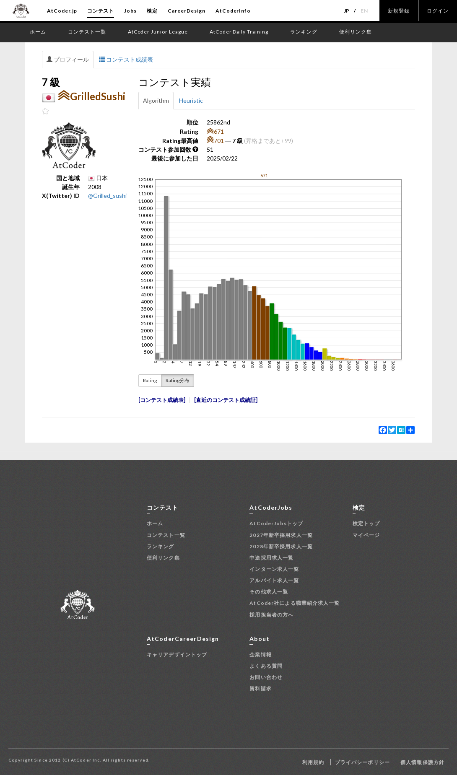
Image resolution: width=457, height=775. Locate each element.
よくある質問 (266, 666)
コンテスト (100, 11)
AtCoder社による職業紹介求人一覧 (294, 603)
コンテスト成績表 (126, 59)
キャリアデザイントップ (177, 654)
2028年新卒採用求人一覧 (281, 546)
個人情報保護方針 (422, 762)
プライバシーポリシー (362, 762)
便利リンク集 (163, 558)
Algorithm (156, 100)
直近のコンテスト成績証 (226, 400)
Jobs (130, 11)
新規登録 (399, 11)
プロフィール (68, 59)
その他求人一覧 (268, 591)
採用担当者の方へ (271, 615)
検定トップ (366, 523)
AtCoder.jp (62, 11)
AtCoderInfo (233, 11)
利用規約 (313, 762)
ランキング (160, 546)
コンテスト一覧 (166, 535)
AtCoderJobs (270, 507)
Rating (150, 380)
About (259, 638)
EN (364, 11)
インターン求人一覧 (274, 569)
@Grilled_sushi (107, 195)
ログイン (438, 11)
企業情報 (260, 654)
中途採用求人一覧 (271, 558)
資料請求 (260, 688)
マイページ (366, 535)
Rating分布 (178, 380)
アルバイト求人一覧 (274, 580)
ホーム (155, 523)
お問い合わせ (266, 677)
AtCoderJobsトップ (276, 523)
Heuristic (191, 100)
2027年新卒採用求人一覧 (281, 535)
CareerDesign (186, 11)
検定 (152, 11)
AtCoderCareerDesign (183, 638)
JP (347, 11)
